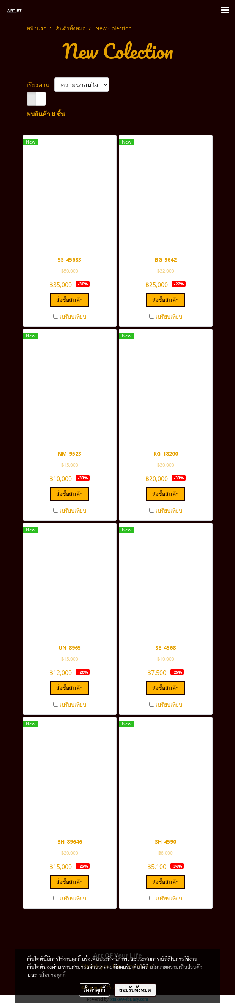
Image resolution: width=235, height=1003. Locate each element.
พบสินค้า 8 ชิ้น (46, 114)
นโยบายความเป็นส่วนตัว (176, 967)
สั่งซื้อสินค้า (69, 299)
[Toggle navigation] (225, 10)
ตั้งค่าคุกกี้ (94, 989)
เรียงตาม (40, 84)
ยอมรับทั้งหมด (135, 989)
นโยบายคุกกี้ (52, 974)
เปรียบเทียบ (73, 316)
